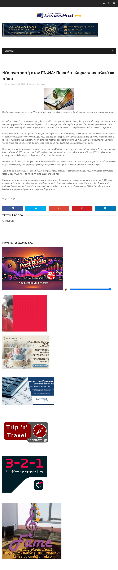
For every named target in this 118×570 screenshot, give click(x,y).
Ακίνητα (32, 84)
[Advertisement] (36, 41)
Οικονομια (41, 84)
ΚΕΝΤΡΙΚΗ (9, 51)
